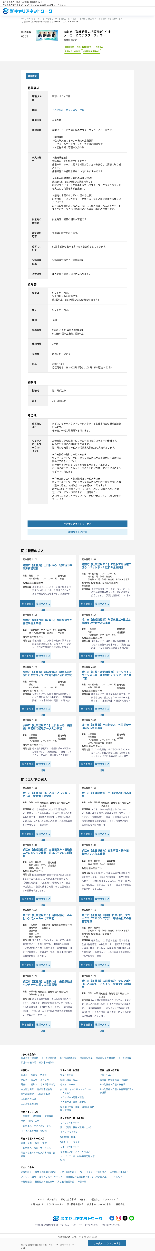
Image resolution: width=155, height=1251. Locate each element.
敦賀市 (34, 1074)
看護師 (125, 1079)
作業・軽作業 (66, 1074)
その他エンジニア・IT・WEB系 (75, 1151)
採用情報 (120, 1204)
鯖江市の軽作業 (46, 1062)
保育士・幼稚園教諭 (109, 1079)
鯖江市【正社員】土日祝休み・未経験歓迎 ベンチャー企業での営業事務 (48, 983)
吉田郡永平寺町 (47, 1084)
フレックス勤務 (28, 1176)
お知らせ (83, 1199)
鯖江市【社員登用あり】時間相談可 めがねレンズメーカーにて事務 (47, 917)
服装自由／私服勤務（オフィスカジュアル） (87, 1176)
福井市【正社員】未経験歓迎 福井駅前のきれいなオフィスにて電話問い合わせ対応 (47, 673)
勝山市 (24, 1079)
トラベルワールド (55, 1204)
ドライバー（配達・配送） (73, 1097)
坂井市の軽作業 (28, 1062)
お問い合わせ (36, 1204)
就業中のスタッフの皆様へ (100, 1204)
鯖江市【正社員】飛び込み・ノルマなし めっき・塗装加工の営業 (47, 794)
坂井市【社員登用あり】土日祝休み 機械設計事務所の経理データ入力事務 (47, 727)
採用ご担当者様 (68, 1199)
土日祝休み (98, 47)
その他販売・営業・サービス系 (36, 1147)
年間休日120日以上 (73, 51)
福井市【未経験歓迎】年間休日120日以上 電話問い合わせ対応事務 (107, 621)
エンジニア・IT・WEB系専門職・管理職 (77, 1158)
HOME (41, 1199)
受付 (23, 1120)
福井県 (82, 19)
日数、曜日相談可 (84, 47)
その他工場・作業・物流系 (73, 1102)
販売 (37, 1142)
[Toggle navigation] (150, 11)
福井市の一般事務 (29, 1057)
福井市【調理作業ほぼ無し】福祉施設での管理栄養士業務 (47, 621)
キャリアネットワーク (30, 19)
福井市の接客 (124, 1057)
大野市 (43, 1074)
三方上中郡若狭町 (29, 1103)
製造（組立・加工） (69, 1079)
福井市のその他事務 (105, 1057)
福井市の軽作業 (48, 1057)
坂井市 (34, 1084)
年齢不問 (82, 1181)
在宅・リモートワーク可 (51, 1176)
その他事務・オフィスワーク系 (109, 19)
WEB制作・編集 (68, 1136)
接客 (44, 1142)
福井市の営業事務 (68, 1057)
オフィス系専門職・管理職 (34, 1130)
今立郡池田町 (27, 1089)
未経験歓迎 (26, 1181)
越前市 (24, 1084)
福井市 (24, 1074)
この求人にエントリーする (77, 524)
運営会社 (95, 1199)
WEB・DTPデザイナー (71, 1141)
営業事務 (49, 1116)
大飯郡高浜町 (43, 1094)
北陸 (74, 19)
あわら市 (44, 1079)
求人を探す (52, 1199)
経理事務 (37, 1116)
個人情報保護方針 (75, 1204)
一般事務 (25, 1116)
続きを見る (28, 603)
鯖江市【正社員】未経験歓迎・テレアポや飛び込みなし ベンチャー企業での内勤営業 (106, 984)
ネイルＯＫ (117, 1176)
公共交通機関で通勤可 (45, 1171)
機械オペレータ (67, 1084)
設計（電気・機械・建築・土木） (76, 1127)
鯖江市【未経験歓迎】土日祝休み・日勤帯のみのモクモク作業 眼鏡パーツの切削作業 (47, 852)
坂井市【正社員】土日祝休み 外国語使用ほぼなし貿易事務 (106, 726)
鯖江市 (91, 19)
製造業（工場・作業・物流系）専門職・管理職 (77, 1108)
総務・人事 (34, 1120)
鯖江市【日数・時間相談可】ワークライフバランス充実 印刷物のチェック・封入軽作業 (106, 675)
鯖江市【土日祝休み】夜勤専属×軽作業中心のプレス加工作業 (106, 852)
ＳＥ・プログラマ (68, 1132)
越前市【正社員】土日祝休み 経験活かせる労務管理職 (47, 567)
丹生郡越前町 (27, 1094)
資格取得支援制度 (65, 1181)
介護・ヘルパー (107, 1074)
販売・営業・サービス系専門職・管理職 (38, 1154)
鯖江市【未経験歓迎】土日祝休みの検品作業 (106, 794)
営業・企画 (26, 1142)
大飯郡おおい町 (28, 1098)
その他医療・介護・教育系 (112, 1084)
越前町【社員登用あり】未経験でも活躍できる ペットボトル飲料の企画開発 (106, 566)
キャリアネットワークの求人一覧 (55, 19)
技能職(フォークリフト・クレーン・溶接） (75, 1091)
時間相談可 (69, 47)
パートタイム (86, 1171)
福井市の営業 (86, 1057)
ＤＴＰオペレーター (69, 1146)
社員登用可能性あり (91, 51)
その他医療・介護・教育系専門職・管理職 (117, 1091)
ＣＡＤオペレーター (69, 1122)
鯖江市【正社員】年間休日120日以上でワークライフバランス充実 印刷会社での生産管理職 (106, 918)
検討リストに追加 (77, 532)
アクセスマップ (110, 1199)
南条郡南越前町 (44, 1089)
